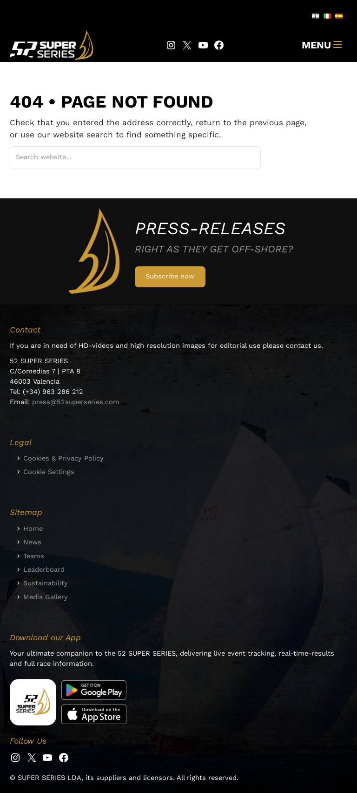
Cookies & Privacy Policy (63, 458)
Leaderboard (44, 569)
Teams (33, 556)
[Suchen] (242, 158)
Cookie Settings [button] (48, 472)
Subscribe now (169, 276)
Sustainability (45, 583)
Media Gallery (45, 597)
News (32, 542)
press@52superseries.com (75, 402)
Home (33, 528)
